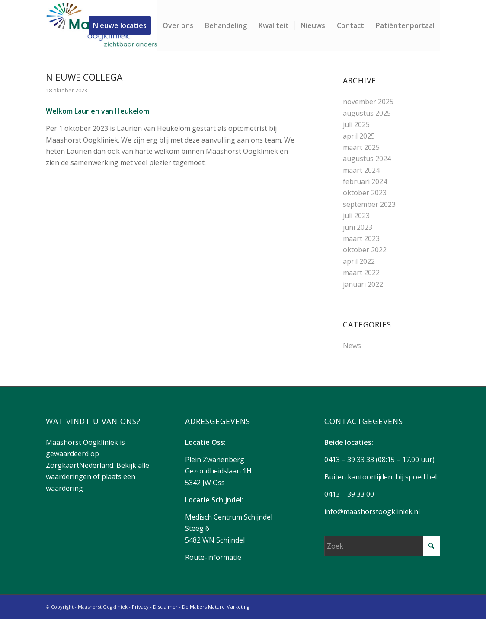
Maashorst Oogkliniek (82, 442)
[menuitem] (123, 25)
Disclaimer (165, 606)
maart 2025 (361, 147)
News (352, 345)
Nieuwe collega (84, 77)
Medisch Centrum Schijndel (228, 517)
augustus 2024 (367, 158)
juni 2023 (357, 227)
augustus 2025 (367, 113)
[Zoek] (382, 546)
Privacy (140, 606)
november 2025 (368, 101)
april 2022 (359, 261)
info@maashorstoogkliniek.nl (372, 511)
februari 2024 (365, 181)
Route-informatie (213, 557)
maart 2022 (361, 272)
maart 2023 (361, 238)
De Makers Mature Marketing (215, 606)
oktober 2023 (365, 192)
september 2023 (369, 204)
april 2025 (359, 136)
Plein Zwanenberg (214, 459)
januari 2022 (363, 284)
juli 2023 (356, 215)
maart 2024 (361, 170)
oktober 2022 (365, 249)
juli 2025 (356, 124)
